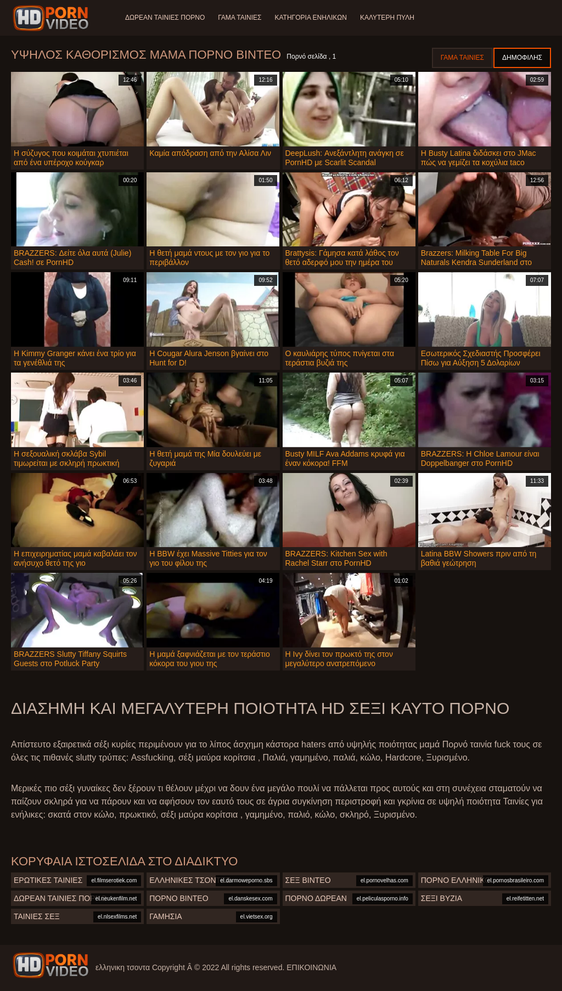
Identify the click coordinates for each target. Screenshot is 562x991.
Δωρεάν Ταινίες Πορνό (165, 17)
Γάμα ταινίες (239, 17)
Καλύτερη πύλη (387, 17)
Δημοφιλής (522, 57)
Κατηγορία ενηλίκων (311, 17)
